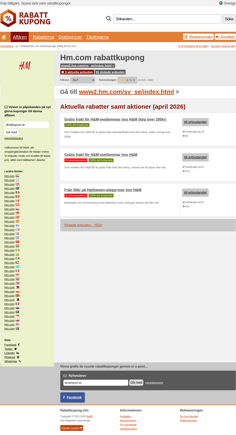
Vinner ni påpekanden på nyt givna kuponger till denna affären (28, 111)
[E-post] (95, 383)
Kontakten (125, 416)
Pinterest (10, 357)
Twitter (9, 348)
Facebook (11, 344)
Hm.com (10, 176)
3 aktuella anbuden (77, 72)
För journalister (128, 424)
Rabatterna (43, 36)
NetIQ (90, 416)
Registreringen (198, 37)
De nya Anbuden (189, 416)
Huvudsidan (6, 46)
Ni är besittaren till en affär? (193, 46)
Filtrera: (65, 80)
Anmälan (225, 37)
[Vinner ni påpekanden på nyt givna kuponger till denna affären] (27, 124)
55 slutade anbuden (110, 72)
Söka (229, 19)
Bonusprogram (128, 420)
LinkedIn (10, 353)
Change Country (71, 428)
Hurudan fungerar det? (223, 46)
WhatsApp (11, 361)
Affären (20, 36)
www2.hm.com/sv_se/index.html (87, 65)
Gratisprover (70, 36)
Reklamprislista (188, 420)
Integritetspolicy (14, 138)
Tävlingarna (97, 36)
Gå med (11, 132)
